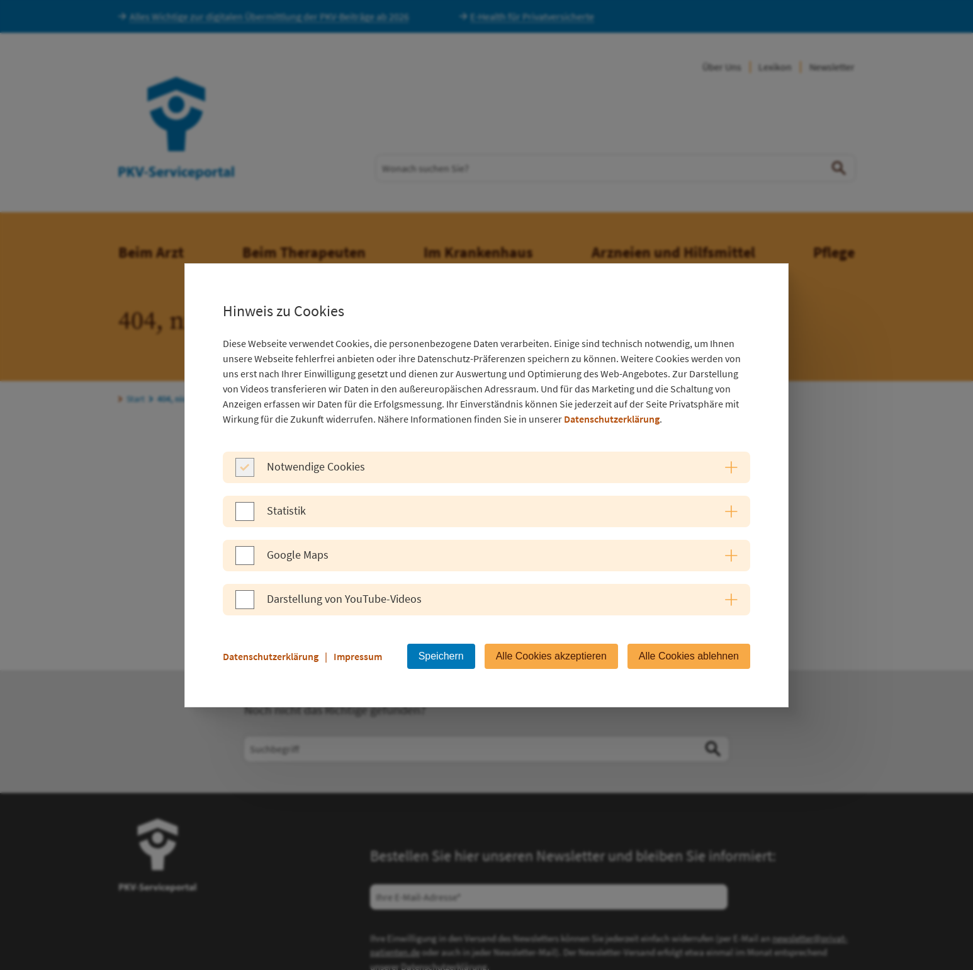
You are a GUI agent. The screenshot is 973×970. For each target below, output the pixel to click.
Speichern (441, 656)
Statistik (286, 510)
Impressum (358, 656)
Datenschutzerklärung (612, 419)
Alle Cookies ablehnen (689, 656)
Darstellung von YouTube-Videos (344, 598)
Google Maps (298, 554)
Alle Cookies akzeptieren (551, 656)
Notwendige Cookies (316, 466)
